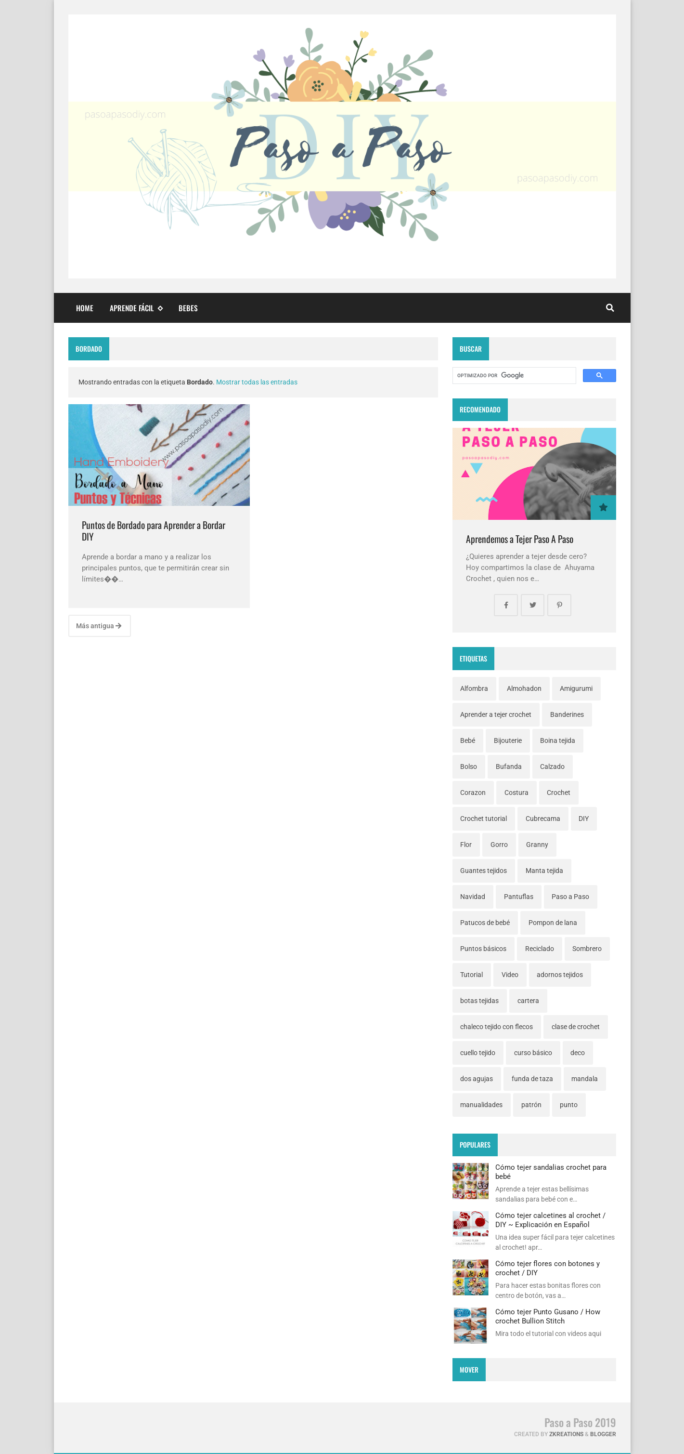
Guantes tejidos (483, 870)
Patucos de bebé (485, 922)
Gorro (499, 844)
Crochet (558, 792)
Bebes (188, 308)
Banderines (567, 714)
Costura (516, 792)
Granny (537, 844)
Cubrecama (543, 818)
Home (84, 308)
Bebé (467, 740)
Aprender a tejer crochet (495, 714)
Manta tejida (544, 870)
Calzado (552, 766)
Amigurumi (576, 688)
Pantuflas (518, 896)
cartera (528, 1001)
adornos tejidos (560, 974)
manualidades (481, 1105)
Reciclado (539, 948)
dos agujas (476, 1079)
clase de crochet (576, 1027)
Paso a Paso (570, 896)
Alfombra (474, 688)
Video (510, 974)
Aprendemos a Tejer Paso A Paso (519, 539)
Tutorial (471, 974)
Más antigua (98, 626)
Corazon (473, 792)
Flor (466, 844)
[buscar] (513, 376)
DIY (584, 818)
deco (577, 1053)
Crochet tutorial (483, 818)
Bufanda (509, 766)
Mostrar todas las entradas (256, 382)
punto (569, 1105)
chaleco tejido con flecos (496, 1027)
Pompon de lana (553, 922)
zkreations (566, 1434)
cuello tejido (477, 1053)
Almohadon (524, 688)
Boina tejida (557, 740)
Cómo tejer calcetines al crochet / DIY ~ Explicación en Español (550, 1220)
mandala (584, 1079)
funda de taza (532, 1079)
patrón (531, 1105)
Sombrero (587, 948)
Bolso (468, 766)
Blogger (603, 1434)
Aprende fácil (136, 308)
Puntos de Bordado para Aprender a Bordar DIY (153, 530)
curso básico (533, 1053)
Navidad (472, 896)
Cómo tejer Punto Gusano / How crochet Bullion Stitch (547, 1316)
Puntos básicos (483, 948)
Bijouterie (508, 740)
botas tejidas (479, 1001)
